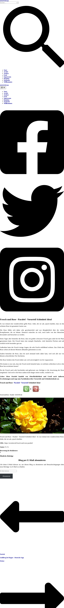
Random (6, 78)
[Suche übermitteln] (18, 3)
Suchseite (7, 80)
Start (5, 70)
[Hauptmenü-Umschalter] (3, 87)
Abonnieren (6, 476)
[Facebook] (32, 178)
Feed (5, 75)
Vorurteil (24, 383)
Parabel (17, 383)
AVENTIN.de (4, 1)
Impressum (7, 77)
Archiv (6, 72)
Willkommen (8, 82)
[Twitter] (32, 242)
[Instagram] (32, 315)
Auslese (6, 73)
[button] (32, 67)
